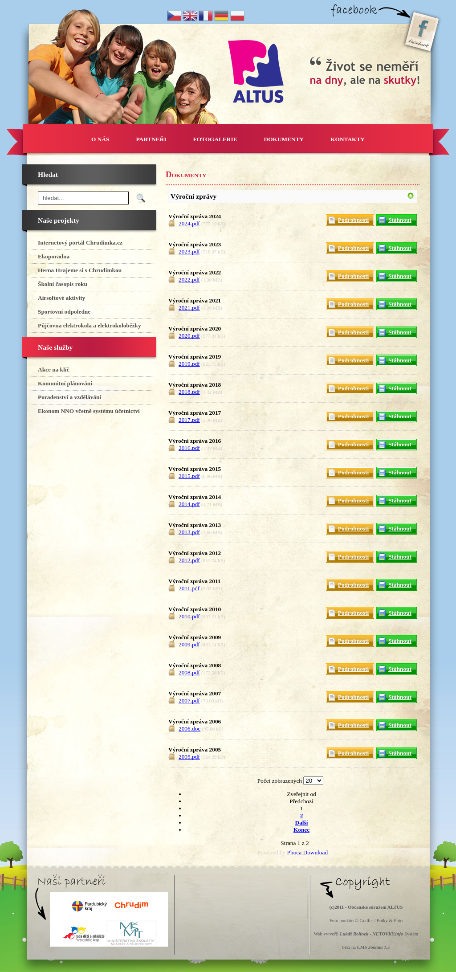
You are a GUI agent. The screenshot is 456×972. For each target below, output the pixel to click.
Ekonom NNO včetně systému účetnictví (89, 411)
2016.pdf (189, 448)
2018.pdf (189, 391)
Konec (301, 829)
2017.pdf (189, 420)
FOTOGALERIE (215, 139)
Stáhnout (399, 219)
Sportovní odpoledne (64, 311)
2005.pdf (189, 756)
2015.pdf (189, 476)
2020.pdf (189, 335)
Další (301, 822)
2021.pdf (189, 307)
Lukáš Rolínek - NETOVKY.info (371, 933)
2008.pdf (189, 672)
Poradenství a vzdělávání (69, 397)
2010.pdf (189, 616)
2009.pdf (189, 644)
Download (315, 852)
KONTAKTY (347, 139)
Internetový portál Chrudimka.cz (80, 242)
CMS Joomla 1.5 (373, 947)
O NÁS (100, 139)
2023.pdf (189, 251)
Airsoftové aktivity (61, 297)
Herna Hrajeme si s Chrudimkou (80, 270)
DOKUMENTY (284, 139)
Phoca (294, 852)
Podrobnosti (353, 219)
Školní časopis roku (62, 284)
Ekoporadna (53, 256)
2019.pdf (189, 363)
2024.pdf (189, 223)
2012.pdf (189, 560)
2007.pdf (189, 700)
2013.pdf (189, 532)
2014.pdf (189, 504)
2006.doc (189, 728)
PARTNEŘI (151, 139)
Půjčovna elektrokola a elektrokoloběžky (89, 325)
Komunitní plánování (65, 383)
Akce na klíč (53, 369)
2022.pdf (189, 279)
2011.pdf (189, 588)
